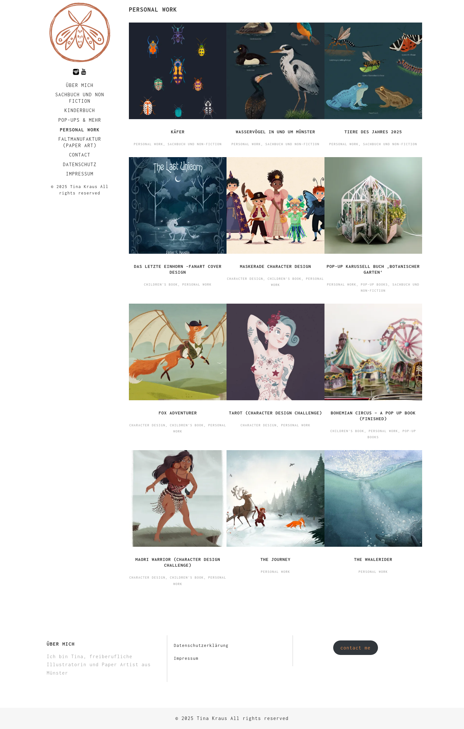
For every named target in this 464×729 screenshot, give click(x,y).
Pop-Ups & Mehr (79, 120)
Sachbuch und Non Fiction (79, 98)
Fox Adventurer (178, 412)
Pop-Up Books (374, 284)
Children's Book (161, 284)
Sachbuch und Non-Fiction (195, 144)
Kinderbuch (79, 110)
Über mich (80, 85)
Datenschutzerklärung (201, 645)
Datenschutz (80, 164)
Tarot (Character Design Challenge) (275, 412)
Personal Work (80, 129)
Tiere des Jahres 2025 (373, 131)
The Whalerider (373, 559)
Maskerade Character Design (275, 266)
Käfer (178, 131)
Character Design (245, 278)
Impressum (80, 173)
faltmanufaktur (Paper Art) (79, 142)
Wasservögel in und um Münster (275, 131)
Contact (80, 154)
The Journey (275, 559)
